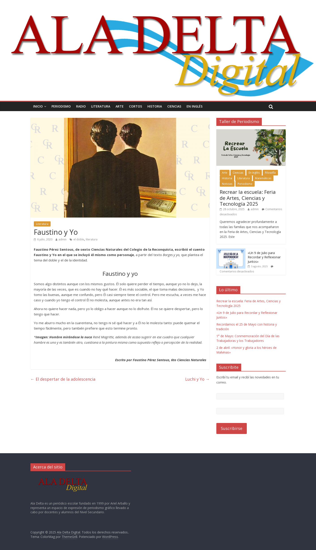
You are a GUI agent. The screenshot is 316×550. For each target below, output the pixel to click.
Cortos (135, 106)
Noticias (227, 184)
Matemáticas (263, 178)
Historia (154, 106)
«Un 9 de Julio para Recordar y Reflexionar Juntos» (264, 257)
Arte (120, 106)
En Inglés (194, 106)
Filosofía (270, 173)
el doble (78, 239)
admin (62, 239)
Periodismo (61, 106)
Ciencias (174, 106)
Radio (81, 106)
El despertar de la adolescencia (62, 379)
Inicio (38, 106)
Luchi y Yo (197, 379)
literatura (91, 239)
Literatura (100, 106)
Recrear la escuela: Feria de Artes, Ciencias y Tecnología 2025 (248, 197)
